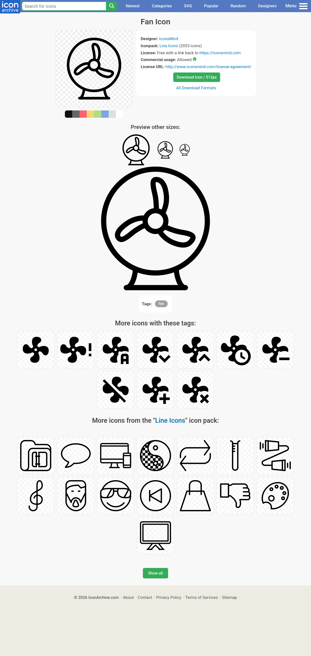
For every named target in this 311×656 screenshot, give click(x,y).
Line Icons (168, 45)
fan (161, 303)
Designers (267, 5)
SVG (188, 5)
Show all (155, 573)
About (128, 597)
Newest (132, 5)
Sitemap (229, 597)
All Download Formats (196, 87)
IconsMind (168, 38)
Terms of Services (201, 597)
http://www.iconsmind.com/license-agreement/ (208, 66)
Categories (162, 5)
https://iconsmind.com (220, 52)
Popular (211, 5)
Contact (145, 597)
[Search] (111, 6)
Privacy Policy (168, 597)
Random (238, 5)
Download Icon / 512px (196, 77)
